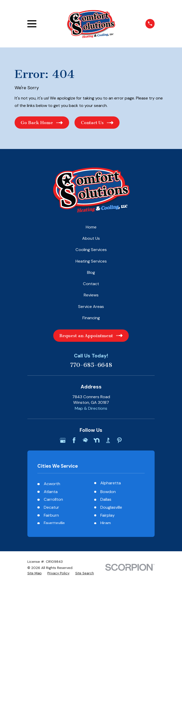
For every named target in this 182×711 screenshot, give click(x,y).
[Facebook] (74, 440)
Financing (91, 318)
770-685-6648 (91, 365)
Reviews (91, 295)
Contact (91, 283)
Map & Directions (91, 408)
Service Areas (91, 306)
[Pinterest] (119, 440)
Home (91, 227)
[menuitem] (34, 573)
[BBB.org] (108, 440)
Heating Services (91, 261)
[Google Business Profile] (63, 440)
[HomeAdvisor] (85, 440)
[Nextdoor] (97, 440)
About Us (91, 238)
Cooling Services (91, 249)
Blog (91, 272)
